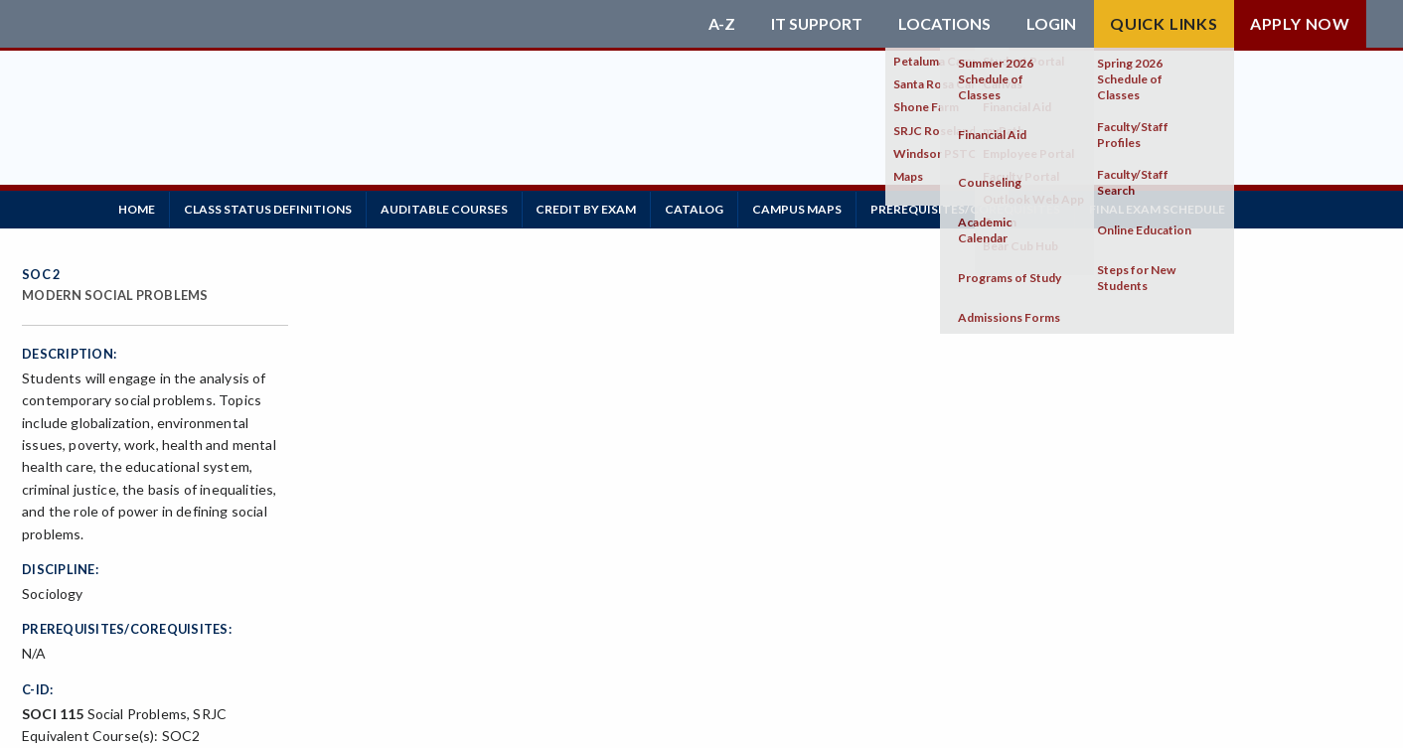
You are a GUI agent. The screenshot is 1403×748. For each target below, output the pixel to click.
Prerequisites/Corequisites (992, 208)
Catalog (713, 208)
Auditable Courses (454, 208)
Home (138, 208)
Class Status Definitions (274, 208)
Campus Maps (819, 208)
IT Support (815, 24)
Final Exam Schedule (1188, 208)
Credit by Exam (600, 208)
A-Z (719, 24)
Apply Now (1300, 23)
